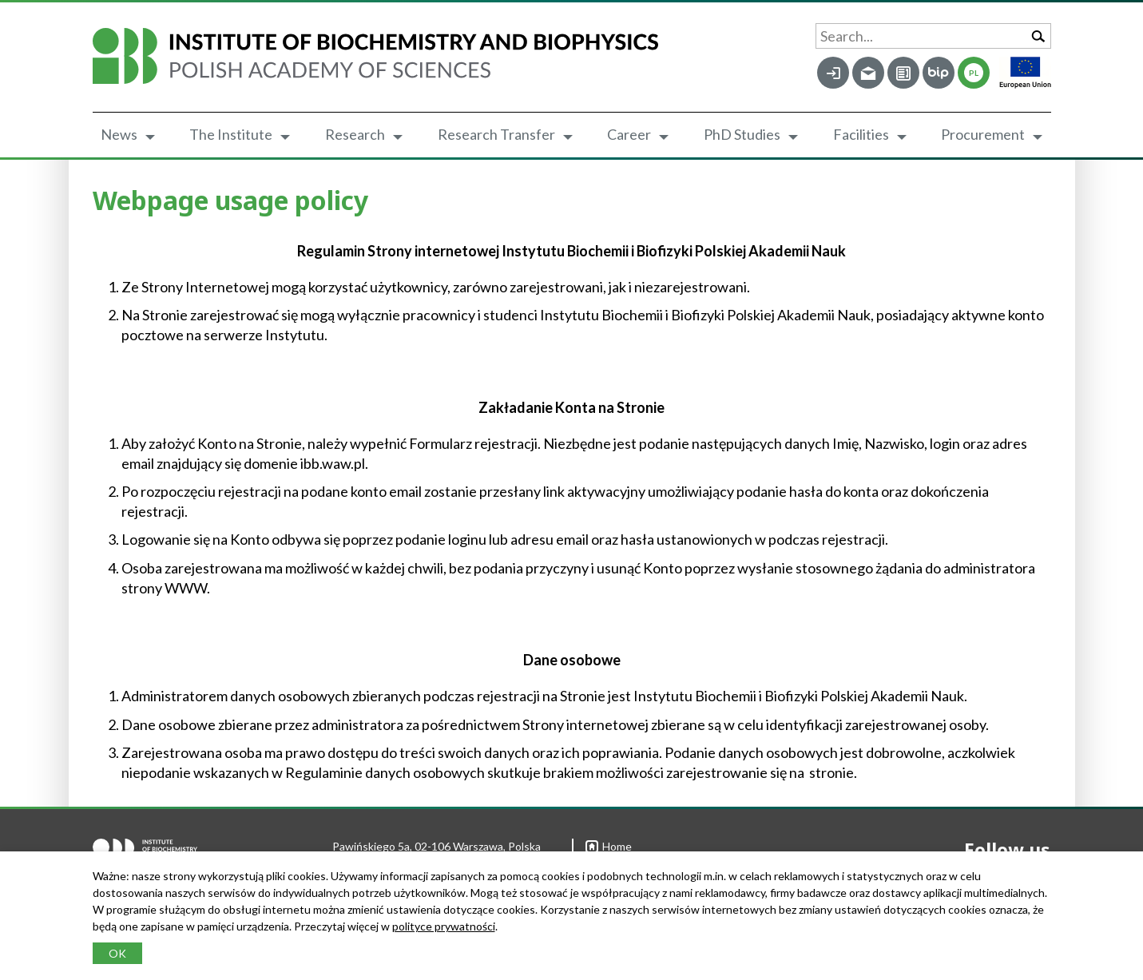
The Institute (230, 134)
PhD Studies (742, 134)
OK (117, 953)
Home (608, 846)
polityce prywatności (443, 926)
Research (355, 134)
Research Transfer (496, 134)
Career (629, 134)
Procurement (983, 134)
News (119, 134)
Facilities (861, 134)
